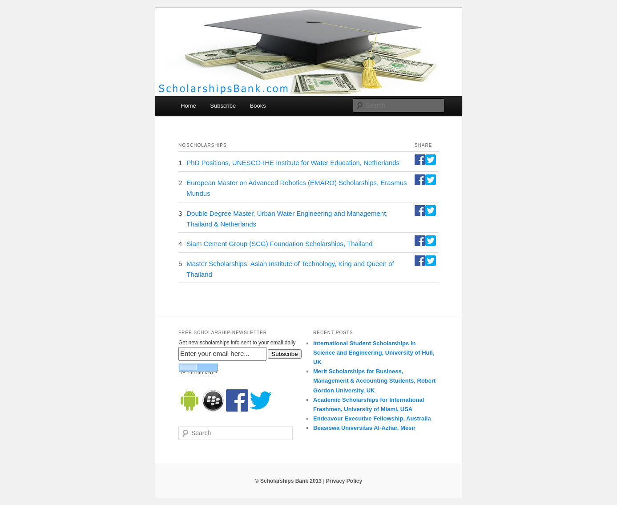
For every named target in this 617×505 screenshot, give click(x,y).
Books (258, 105)
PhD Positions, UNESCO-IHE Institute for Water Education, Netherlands (292, 162)
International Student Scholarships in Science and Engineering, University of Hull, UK (373, 352)
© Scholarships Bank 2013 (288, 481)
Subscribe (223, 105)
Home (188, 105)
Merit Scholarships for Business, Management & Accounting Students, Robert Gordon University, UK (374, 380)
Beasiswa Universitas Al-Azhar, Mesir (364, 427)
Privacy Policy (344, 481)
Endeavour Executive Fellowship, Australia (372, 418)
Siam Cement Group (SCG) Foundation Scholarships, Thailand (279, 243)
